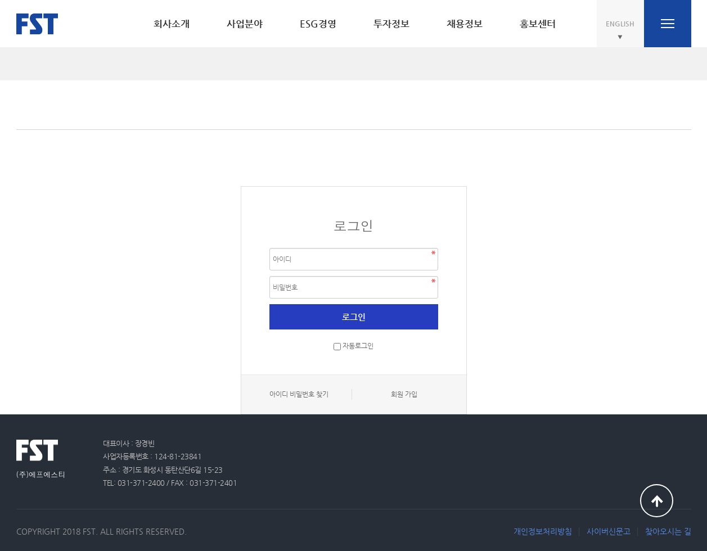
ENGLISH (620, 24)
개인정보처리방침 (543, 531)
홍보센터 (538, 23)
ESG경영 (318, 23)
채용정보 (465, 23)
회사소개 (172, 23)
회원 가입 (404, 394)
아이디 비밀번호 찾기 (298, 394)
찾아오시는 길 (668, 531)
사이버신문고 (609, 531)
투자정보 (391, 23)
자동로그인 (358, 346)
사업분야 (245, 23)
